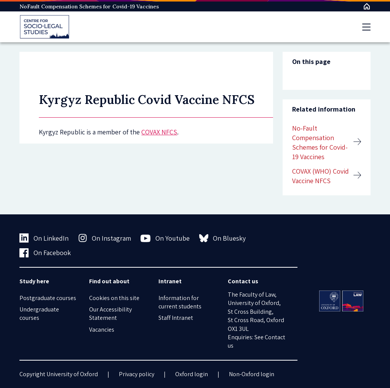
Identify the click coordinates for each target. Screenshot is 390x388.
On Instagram (104, 238)
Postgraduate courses (47, 298)
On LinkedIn (44, 238)
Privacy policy (136, 374)
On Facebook (45, 252)
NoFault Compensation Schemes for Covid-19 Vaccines (89, 6)
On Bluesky (222, 238)
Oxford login (191, 374)
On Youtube (165, 238)
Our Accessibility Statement (110, 313)
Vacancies (101, 330)
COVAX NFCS (159, 132)
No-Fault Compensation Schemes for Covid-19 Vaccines (320, 142)
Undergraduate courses (39, 313)
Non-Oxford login (251, 374)
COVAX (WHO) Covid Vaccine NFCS (320, 176)
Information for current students (179, 302)
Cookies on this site (114, 298)
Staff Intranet (175, 318)
